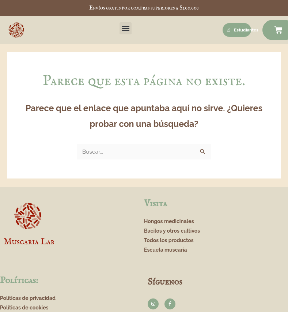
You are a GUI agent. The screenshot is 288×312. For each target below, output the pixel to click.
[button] (126, 28)
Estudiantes (239, 30)
